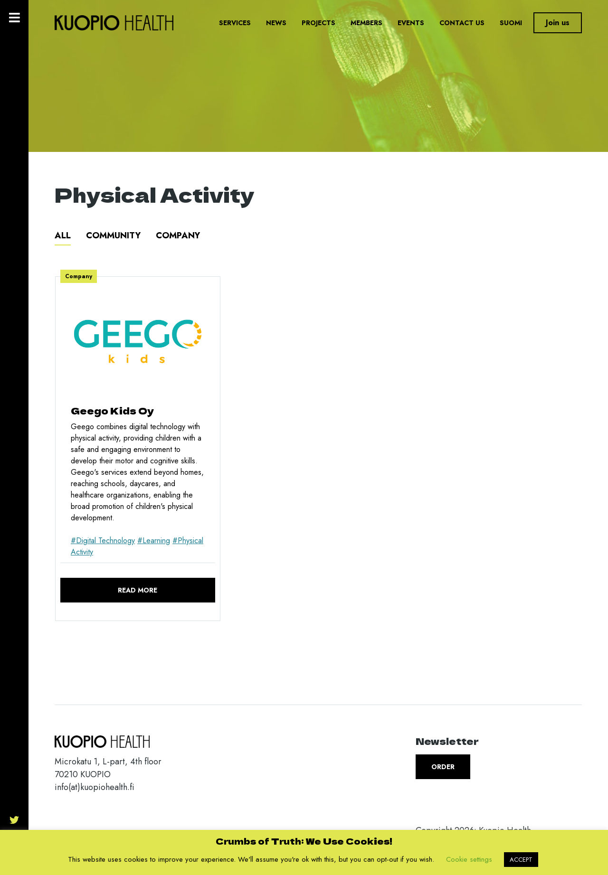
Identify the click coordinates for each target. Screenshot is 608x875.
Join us (558, 22)
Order (443, 767)
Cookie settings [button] (469, 859)
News (276, 23)
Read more (137, 590)
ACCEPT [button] (521, 859)
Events (411, 23)
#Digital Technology (103, 540)
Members (366, 23)
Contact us (461, 23)
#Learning (153, 540)
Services (235, 23)
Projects (318, 23)
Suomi (511, 23)
